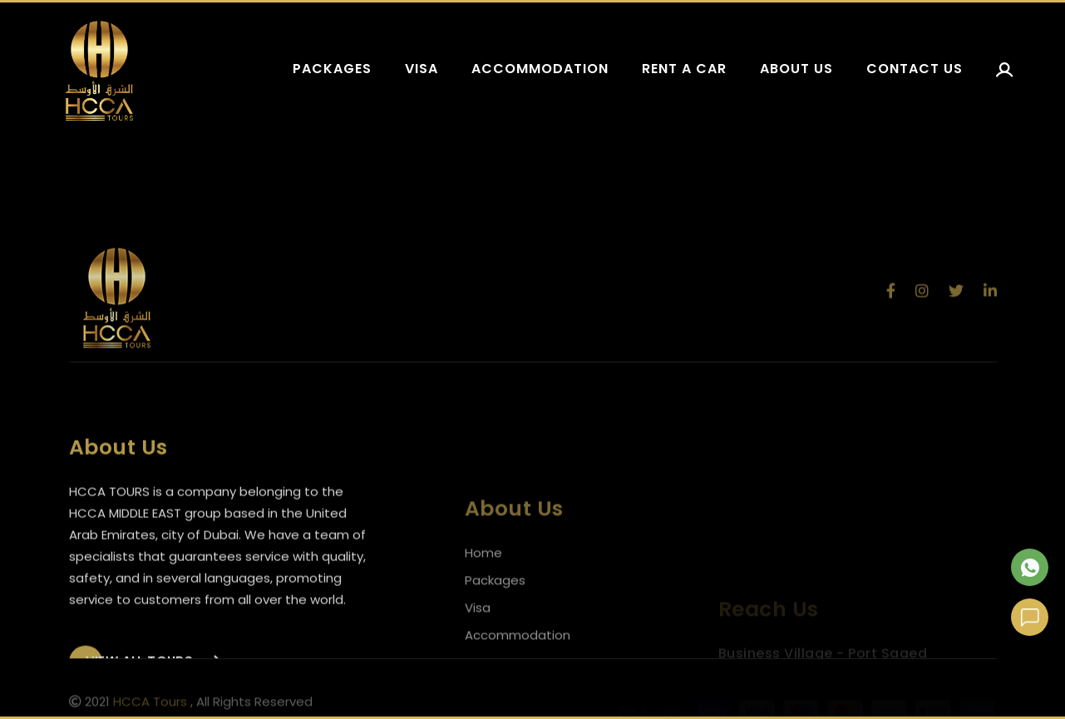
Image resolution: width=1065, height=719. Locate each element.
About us (796, 68)
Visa (421, 68)
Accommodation (540, 68)
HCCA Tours (150, 703)
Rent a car (684, 68)
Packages (332, 68)
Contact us (914, 68)
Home (483, 573)
